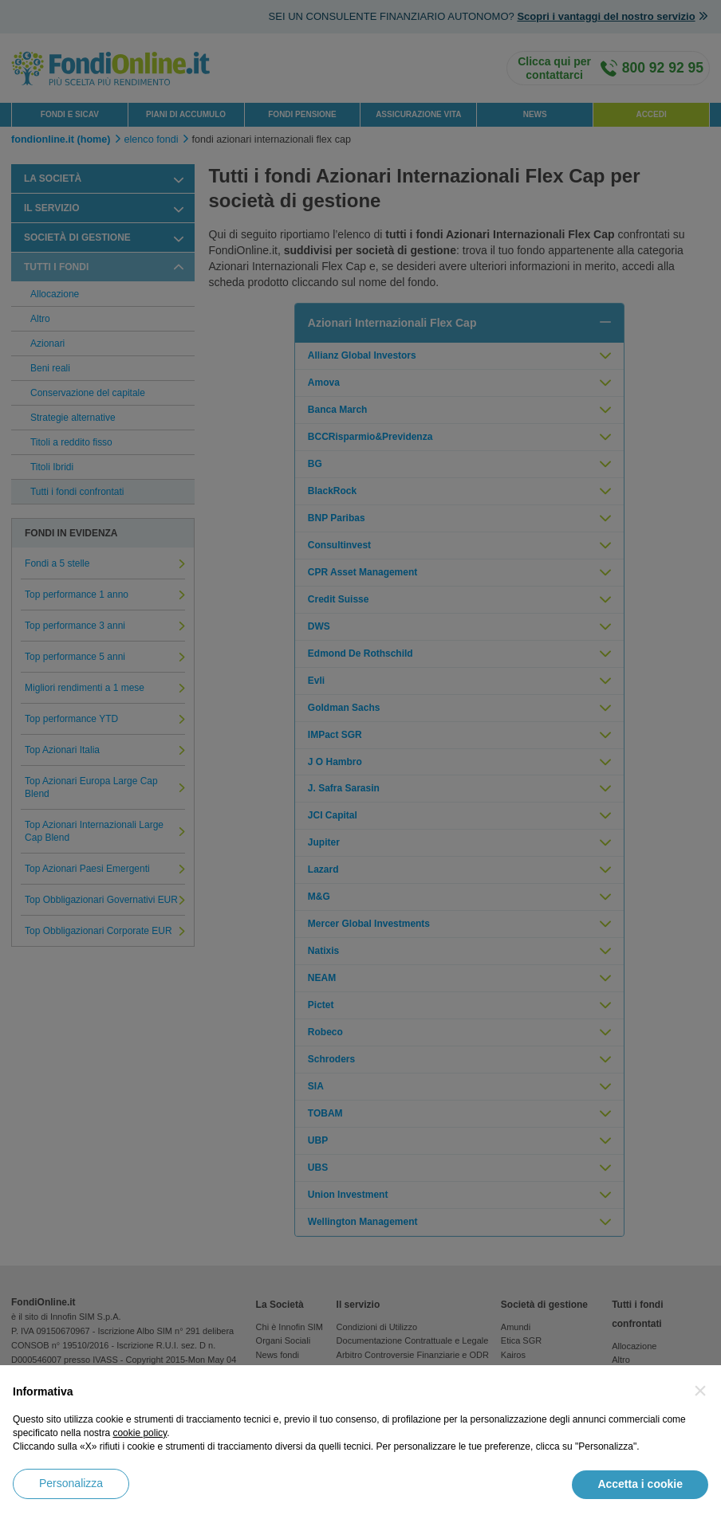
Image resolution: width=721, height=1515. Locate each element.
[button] (700, 1390)
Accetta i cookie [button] (640, 1484)
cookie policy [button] (139, 1432)
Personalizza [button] (71, 1483)
